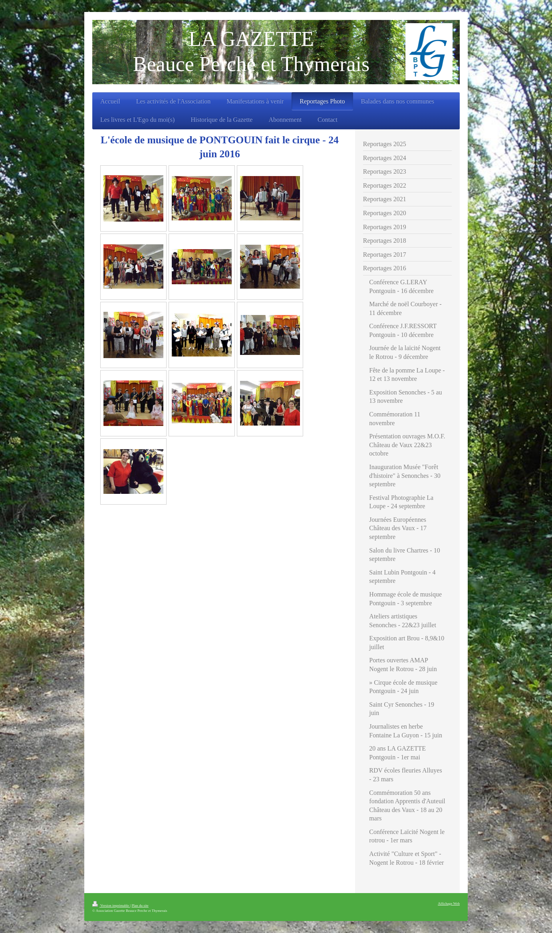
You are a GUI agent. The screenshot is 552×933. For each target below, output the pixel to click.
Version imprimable (111, 905)
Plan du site (139, 905)
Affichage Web (449, 903)
